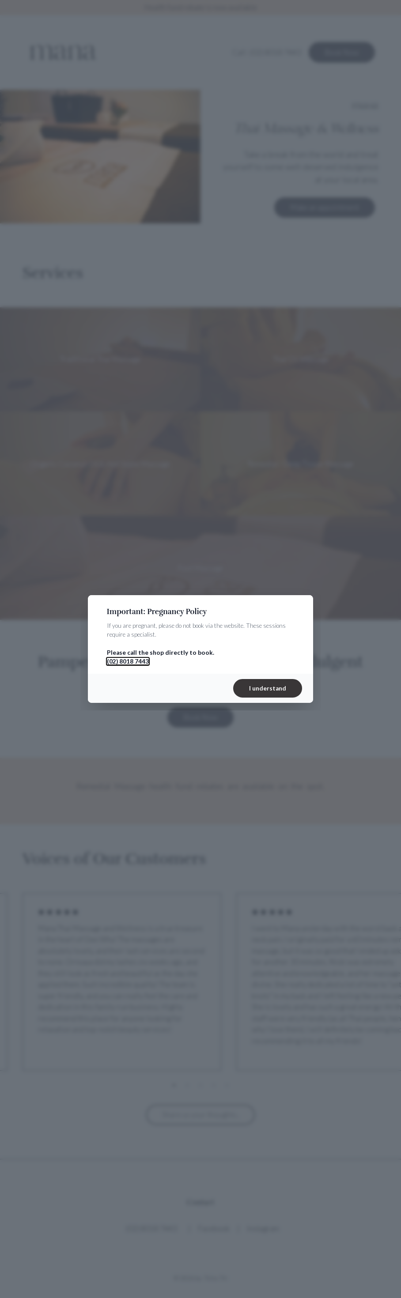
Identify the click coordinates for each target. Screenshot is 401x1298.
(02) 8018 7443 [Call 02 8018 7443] (128, 661)
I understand (267, 688)
